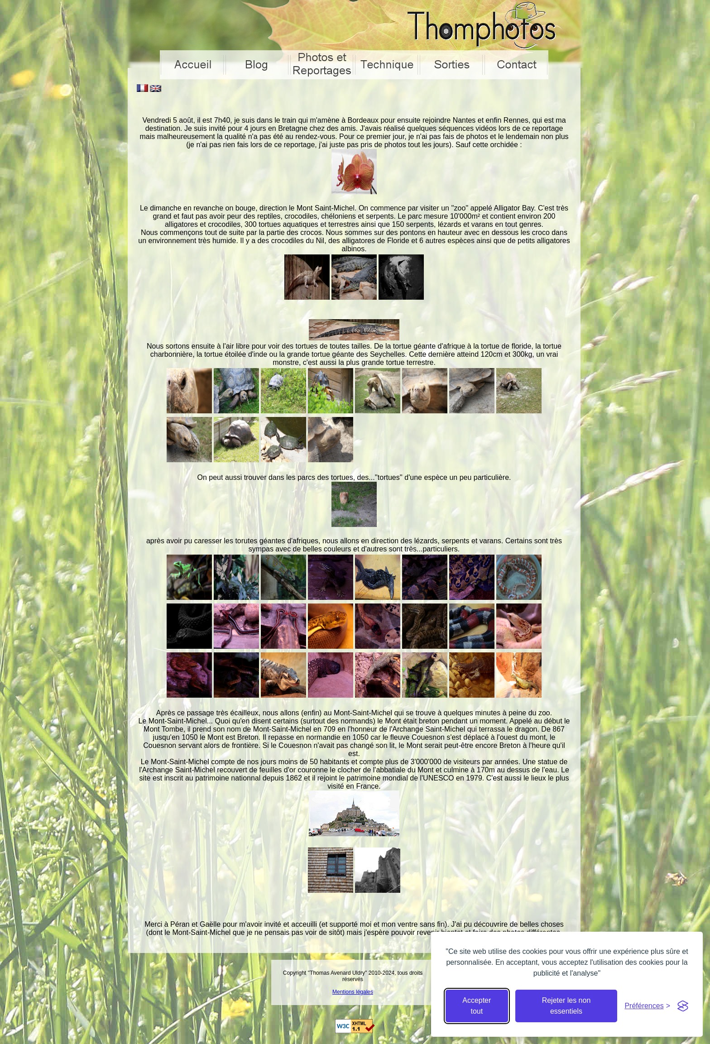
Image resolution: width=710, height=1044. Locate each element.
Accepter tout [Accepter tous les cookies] (476, 1005)
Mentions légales (352, 992)
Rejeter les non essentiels (566, 1005)
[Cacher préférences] (647, 1006)
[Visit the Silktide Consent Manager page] (682, 1006)
